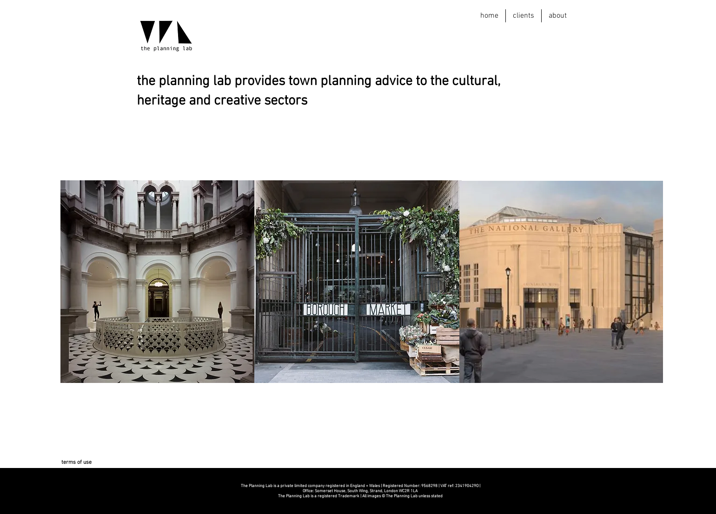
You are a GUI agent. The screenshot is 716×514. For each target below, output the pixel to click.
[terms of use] (76, 462)
